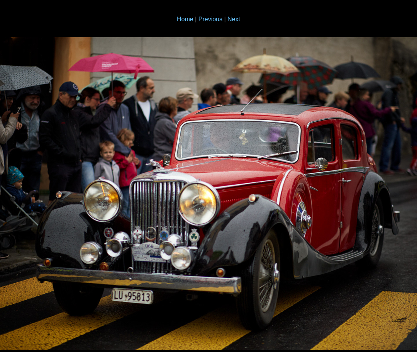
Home (185, 19)
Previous (210, 19)
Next (233, 19)
